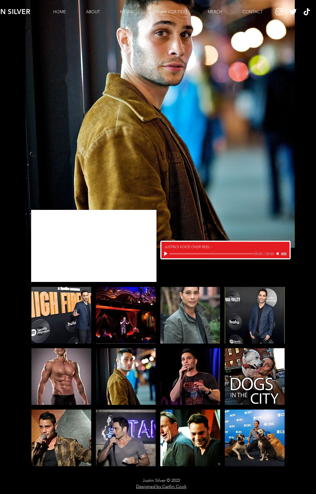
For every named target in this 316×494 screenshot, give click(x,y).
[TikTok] (307, 12)
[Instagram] (279, 12)
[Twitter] (293, 12)
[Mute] (278, 253)
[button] (61, 315)
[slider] (284, 254)
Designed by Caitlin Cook (161, 486)
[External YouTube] (94, 246)
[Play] (166, 253)
